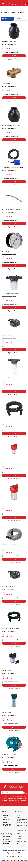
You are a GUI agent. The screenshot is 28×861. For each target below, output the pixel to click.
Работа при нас (6, 815)
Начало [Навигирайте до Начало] (2, 8)
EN (18, 4)
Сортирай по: (21, 18)
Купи (14, 56)
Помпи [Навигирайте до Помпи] (12, 8)
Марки (18, 815)
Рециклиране (6, 843)
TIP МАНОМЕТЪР (5, 251)
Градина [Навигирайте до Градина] (7, 8)
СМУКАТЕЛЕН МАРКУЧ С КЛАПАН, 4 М (10, 419)
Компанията (5, 814)
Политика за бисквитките (5, 821)
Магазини (19, 838)
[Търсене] (9, 4)
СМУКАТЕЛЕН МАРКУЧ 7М (7, 586)
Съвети (18, 814)
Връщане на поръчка (21, 830)
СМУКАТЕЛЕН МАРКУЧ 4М (7, 335)
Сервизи (19, 840)
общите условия (5, 800)
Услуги (18, 828)
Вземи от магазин (21, 827)
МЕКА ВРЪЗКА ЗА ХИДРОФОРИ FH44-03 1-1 (11, 209)
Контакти (19, 836)
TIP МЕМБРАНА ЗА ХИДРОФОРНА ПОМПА (11, 125)
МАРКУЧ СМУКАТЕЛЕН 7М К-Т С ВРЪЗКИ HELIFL (12, 544)
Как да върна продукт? (8, 841)
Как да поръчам (6, 839)
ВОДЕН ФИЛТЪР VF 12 (6, 670)
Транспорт (19, 817)
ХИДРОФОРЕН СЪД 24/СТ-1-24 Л (9, 754)
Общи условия (6, 819)
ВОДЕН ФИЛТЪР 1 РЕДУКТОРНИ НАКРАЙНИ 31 (12, 503)
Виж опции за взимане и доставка (9, 44)
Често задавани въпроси (6, 837)
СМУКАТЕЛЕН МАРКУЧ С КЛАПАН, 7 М (10, 628)
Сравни (10, 59)
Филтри (4, 18)
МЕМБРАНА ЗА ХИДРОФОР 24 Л (9, 41)
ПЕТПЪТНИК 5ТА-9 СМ (6, 83)
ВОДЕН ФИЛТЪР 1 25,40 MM (8, 461)
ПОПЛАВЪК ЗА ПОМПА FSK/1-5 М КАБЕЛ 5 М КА (12, 167)
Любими (17, 59)
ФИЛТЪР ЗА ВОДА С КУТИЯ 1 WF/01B (10, 293)
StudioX (24, 859)
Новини (4, 817)
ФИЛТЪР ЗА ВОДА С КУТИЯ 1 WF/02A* (10, 377)
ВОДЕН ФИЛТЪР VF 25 (6, 712)
